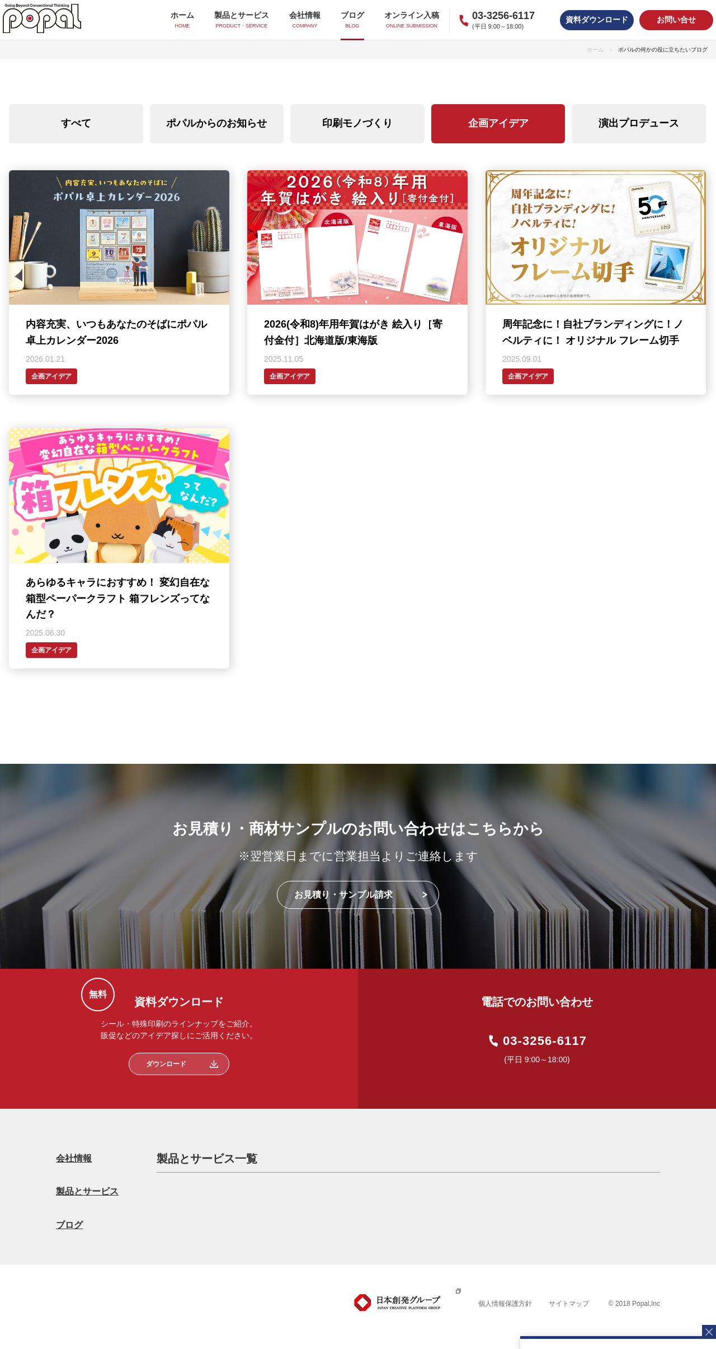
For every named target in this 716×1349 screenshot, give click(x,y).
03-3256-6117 (545, 1041)
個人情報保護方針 (505, 1304)
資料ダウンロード (597, 19)
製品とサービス (87, 1191)
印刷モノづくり (357, 123)
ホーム (595, 49)
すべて (76, 123)
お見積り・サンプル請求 (343, 894)
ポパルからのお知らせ (216, 123)
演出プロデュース (639, 123)
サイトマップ (569, 1304)
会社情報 (74, 1158)
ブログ (69, 1225)
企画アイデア (498, 123)
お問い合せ (676, 19)
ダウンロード (166, 1064)
